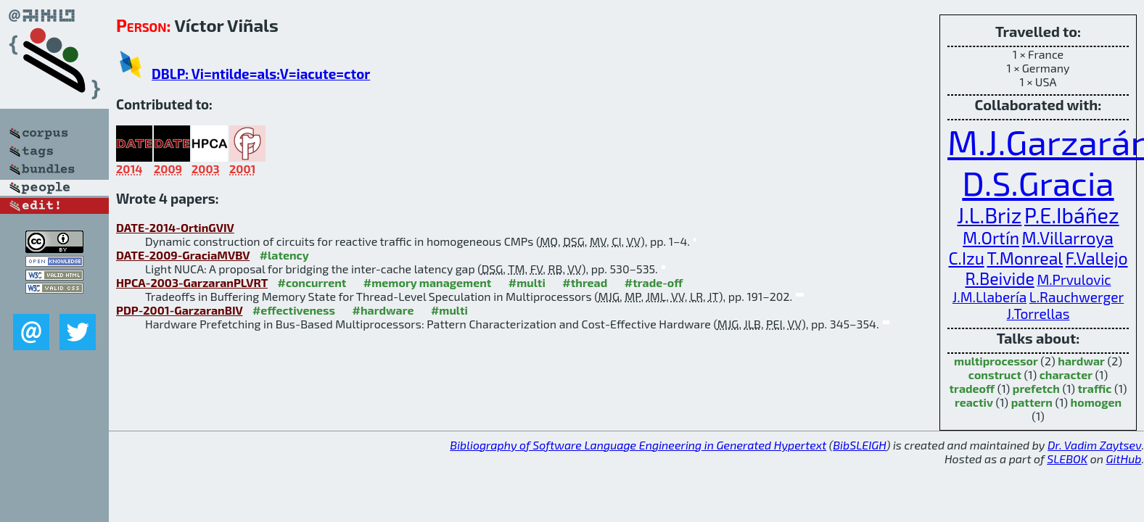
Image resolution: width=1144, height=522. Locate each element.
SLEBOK (1067, 458)
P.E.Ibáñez (1071, 215)
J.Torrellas (1038, 313)
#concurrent (311, 282)
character (1066, 374)
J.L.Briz (989, 215)
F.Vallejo (1097, 258)
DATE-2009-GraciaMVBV (183, 255)
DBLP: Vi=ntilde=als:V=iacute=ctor (261, 73)
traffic (1094, 388)
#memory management (427, 282)
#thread (584, 282)
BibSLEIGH (859, 445)
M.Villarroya (1068, 238)
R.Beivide (999, 278)
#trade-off (654, 282)
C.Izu (966, 258)
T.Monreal (1025, 258)
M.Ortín (991, 238)
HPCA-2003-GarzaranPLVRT (192, 282)
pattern (1032, 402)
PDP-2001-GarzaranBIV (179, 310)
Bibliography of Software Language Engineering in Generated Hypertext (638, 445)
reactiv (974, 402)
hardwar (1081, 361)
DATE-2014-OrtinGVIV (175, 227)
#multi (527, 282)
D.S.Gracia (1038, 182)
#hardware (383, 310)
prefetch (1036, 388)
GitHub (1124, 458)
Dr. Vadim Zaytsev (1094, 445)
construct (994, 374)
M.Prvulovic (1074, 279)
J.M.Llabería (989, 297)
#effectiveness (293, 310)
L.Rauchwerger (1076, 297)
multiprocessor (996, 361)
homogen (1096, 402)
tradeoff (972, 388)
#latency (284, 255)
